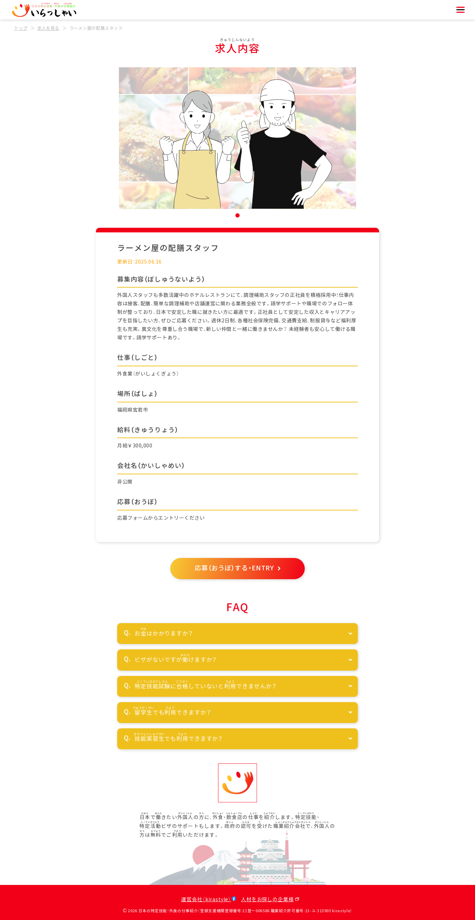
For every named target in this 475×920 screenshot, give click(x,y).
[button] (237, 215)
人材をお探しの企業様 (267, 900)
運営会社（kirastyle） (206, 900)
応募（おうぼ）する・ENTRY (234, 568)
